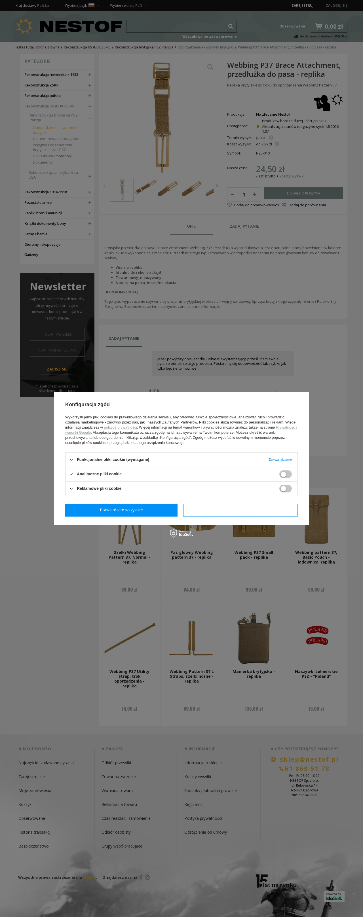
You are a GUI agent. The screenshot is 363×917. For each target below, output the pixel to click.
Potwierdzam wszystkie (241, 509)
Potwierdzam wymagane (122, 509)
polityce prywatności (120, 427)
